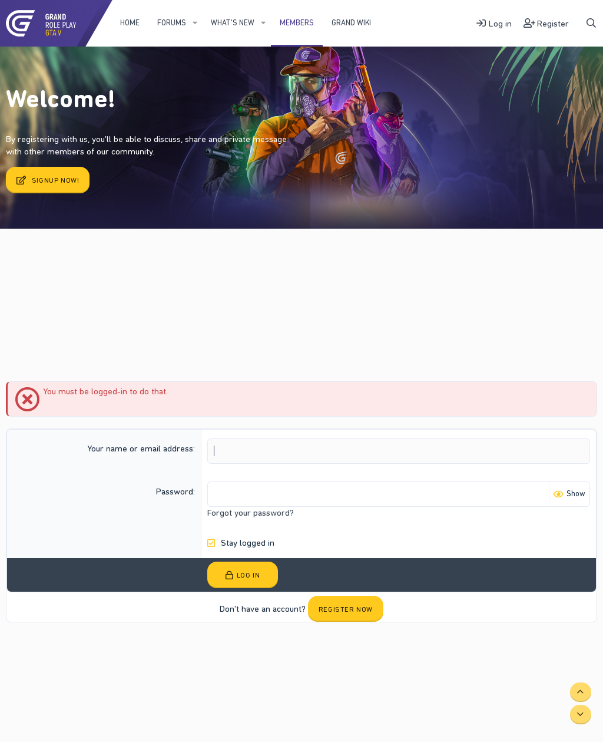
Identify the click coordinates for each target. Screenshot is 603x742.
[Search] (591, 23)
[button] (195, 23)
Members (297, 22)
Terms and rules (111, 652)
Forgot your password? (250, 512)
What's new (232, 22)
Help (207, 652)
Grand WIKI (351, 22)
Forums (171, 22)
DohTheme (579, 661)
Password (174, 491)
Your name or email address (140, 448)
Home (130, 22)
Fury (20, 652)
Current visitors (55, 258)
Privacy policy (169, 652)
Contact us (58, 652)
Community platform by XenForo (498, 652)
